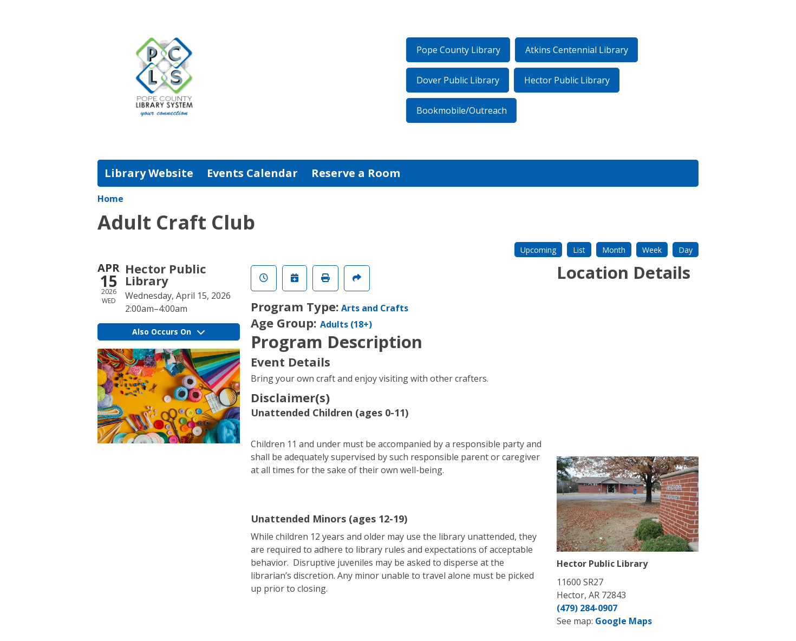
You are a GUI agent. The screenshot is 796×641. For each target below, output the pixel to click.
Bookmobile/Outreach (461, 110)
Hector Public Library (567, 80)
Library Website (149, 173)
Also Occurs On (168, 331)
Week (652, 250)
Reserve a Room (355, 173)
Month (613, 250)
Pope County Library (458, 50)
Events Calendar (252, 173)
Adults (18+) (346, 324)
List (579, 250)
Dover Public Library (457, 80)
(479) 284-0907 (587, 608)
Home (110, 199)
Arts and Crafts (374, 308)
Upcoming (538, 250)
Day (685, 250)
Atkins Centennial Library (576, 50)
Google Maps (623, 621)
